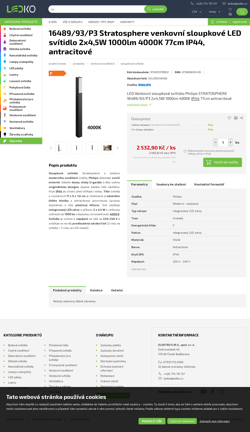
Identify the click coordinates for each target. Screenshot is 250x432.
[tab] (139, 184)
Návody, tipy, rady (101, 21)
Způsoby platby (110, 345)
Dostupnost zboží (111, 355)
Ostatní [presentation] (117, 290)
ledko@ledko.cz (237, 3)
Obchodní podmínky (113, 361)
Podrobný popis (137, 104)
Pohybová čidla (19, 87)
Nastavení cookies (112, 386)
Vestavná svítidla (21, 121)
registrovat (239, 21)
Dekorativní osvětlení (17, 42)
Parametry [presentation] (139, 184)
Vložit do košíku (226, 162)
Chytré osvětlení (21, 35)
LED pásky (16, 68)
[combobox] (196, 11)
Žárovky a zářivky (21, 134)
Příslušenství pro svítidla (21, 100)
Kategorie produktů (21, 22)
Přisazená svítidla (21, 93)
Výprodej (15, 140)
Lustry (13, 74)
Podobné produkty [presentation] (67, 290)
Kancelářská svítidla (23, 55)
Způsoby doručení (112, 350)
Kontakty (127, 21)
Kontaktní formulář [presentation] (209, 184)
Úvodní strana (57, 63)
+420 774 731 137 (206, 3)
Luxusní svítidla (20, 81)
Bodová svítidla (20, 28)
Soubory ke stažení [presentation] (171, 184)
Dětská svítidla (19, 49)
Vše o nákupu (72, 21)
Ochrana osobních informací (111, 368)
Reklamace (107, 375)
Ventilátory (17, 128)
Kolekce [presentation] (96, 290)
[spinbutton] (223, 142)
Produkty (78, 63)
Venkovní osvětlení (22, 115)
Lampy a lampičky (21, 61)
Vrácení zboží (109, 381)
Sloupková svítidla (132, 63)
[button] (230, 142)
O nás (53, 21)
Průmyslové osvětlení (17, 108)
